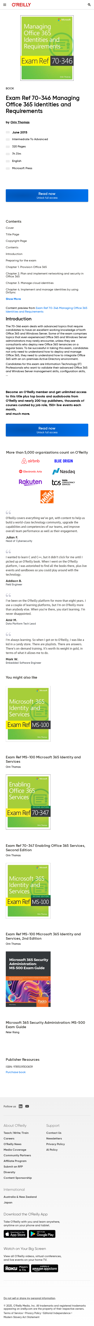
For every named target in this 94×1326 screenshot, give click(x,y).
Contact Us (53, 1133)
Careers (9, 1138)
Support (53, 1125)
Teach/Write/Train (16, 1133)
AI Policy (51, 1150)
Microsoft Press (22, 168)
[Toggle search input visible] (89, 4)
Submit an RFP (13, 1166)
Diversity (9, 1172)
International (14, 1189)
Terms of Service (13, 1313)
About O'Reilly (15, 1125)
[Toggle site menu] (4, 4)
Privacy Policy (55, 1144)
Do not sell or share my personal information (29, 1298)
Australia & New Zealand (20, 1197)
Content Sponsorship (18, 1178)
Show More (13, 299)
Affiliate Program (15, 1161)
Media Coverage (15, 1150)
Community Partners (17, 1155)
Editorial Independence (56, 1313)
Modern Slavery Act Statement (21, 1317)
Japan (8, 1202)
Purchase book (16, 1072)
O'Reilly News (12, 1144)
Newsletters (54, 1138)
